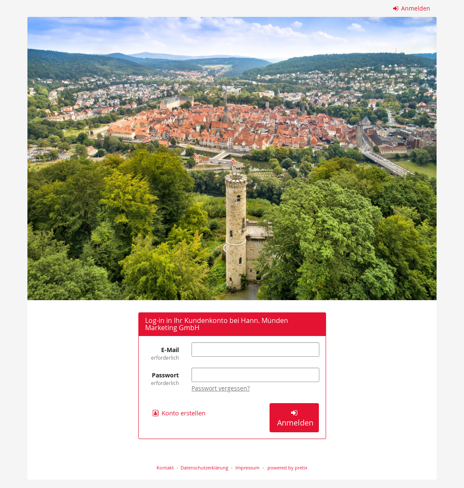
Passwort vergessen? (221, 388)
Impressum (247, 467)
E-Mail (162, 353)
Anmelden (412, 8)
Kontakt (165, 467)
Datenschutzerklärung (204, 467)
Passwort (162, 379)
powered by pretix (287, 467)
